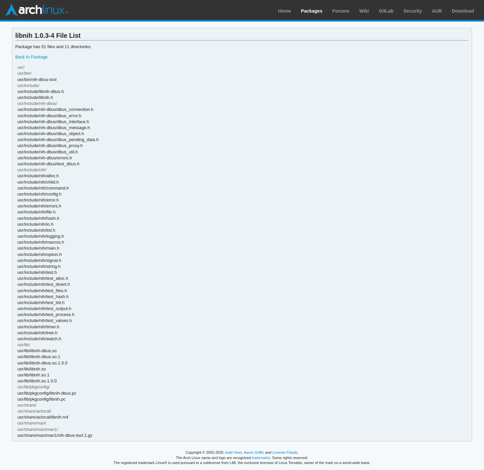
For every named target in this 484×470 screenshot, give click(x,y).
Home (284, 11)
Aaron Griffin (254, 452)
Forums (340, 11)
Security (413, 11)
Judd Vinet (233, 452)
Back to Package (31, 56)
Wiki (364, 11)
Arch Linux (36, 10)
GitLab (386, 11)
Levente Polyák (284, 452)
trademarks (261, 458)
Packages (312, 11)
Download (463, 11)
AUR (437, 11)
